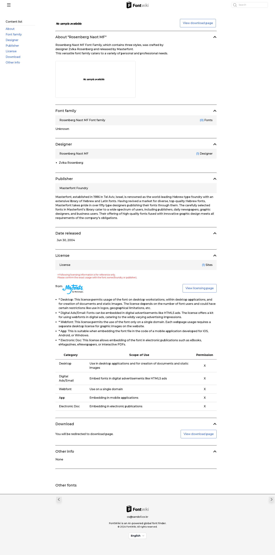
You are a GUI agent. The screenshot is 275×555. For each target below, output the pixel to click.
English (138, 535)
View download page (198, 23)
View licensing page (200, 288)
